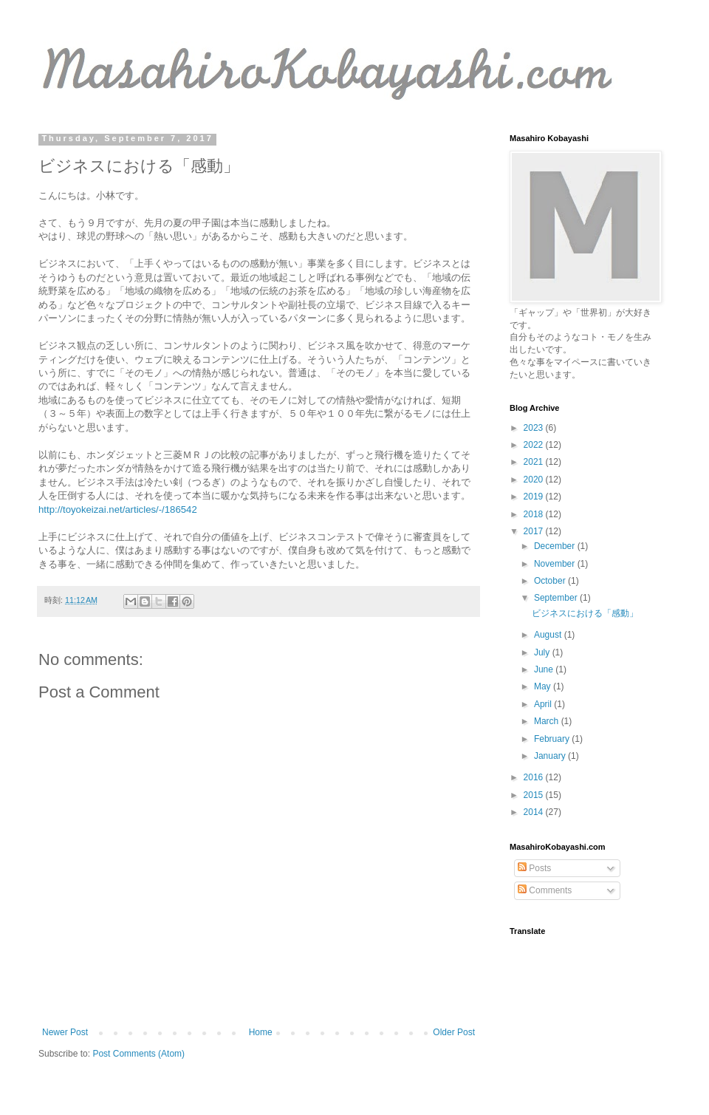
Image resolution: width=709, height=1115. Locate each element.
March (547, 721)
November (556, 564)
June (544, 669)
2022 (535, 445)
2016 (535, 777)
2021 (535, 462)
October (551, 581)
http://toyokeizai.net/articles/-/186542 (117, 509)
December (556, 546)
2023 (535, 428)
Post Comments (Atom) (138, 1053)
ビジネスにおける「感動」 (585, 613)
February (553, 739)
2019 (535, 496)
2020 (535, 479)
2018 (535, 514)
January (551, 756)
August (549, 635)
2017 (535, 531)
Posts (534, 868)
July (543, 652)
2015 (535, 795)
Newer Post (65, 1032)
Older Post (454, 1032)
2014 (535, 812)
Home (261, 1032)
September (557, 598)
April (544, 704)
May (543, 686)
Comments (545, 890)
